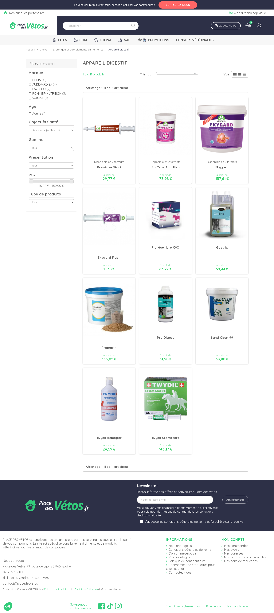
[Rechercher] (101, 26)
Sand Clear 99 (222, 337)
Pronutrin (109, 348)
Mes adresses (233, 553)
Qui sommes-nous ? (182, 553)
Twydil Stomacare (165, 438)
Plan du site (213, 606)
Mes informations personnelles (245, 557)
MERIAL (39, 80)
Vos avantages (179, 557)
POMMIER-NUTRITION (49, 93)
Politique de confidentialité (187, 561)
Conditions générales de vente (190, 549)
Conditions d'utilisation (86, 589)
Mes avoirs (231, 549)
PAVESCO (41, 89)
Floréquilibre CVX (165, 247)
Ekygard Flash (109, 257)
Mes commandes (236, 546)
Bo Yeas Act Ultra (165, 167)
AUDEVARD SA (44, 84)
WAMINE (40, 98)
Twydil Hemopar (109, 438)
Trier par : (147, 74)
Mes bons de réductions (241, 561)
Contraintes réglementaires (183, 606)
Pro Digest (165, 337)
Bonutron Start (109, 167)
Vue (226, 74)
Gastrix (222, 247)
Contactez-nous (180, 572)
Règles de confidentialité (55, 589)
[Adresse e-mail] (175, 500)
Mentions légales (180, 546)
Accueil (30, 49)
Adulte (38, 113)
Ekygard (222, 167)
